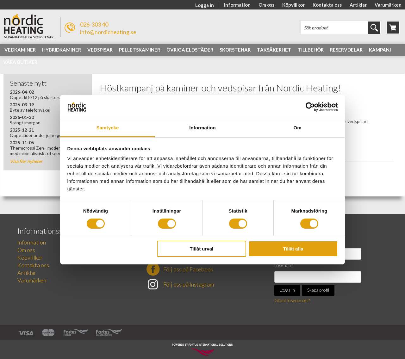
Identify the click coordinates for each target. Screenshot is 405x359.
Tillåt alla (293, 248)
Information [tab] (202, 127)
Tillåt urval (201, 248)
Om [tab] (297, 127)
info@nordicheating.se (108, 31)
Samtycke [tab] (108, 127)
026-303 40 (94, 24)
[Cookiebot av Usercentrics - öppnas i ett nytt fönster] (310, 107)
